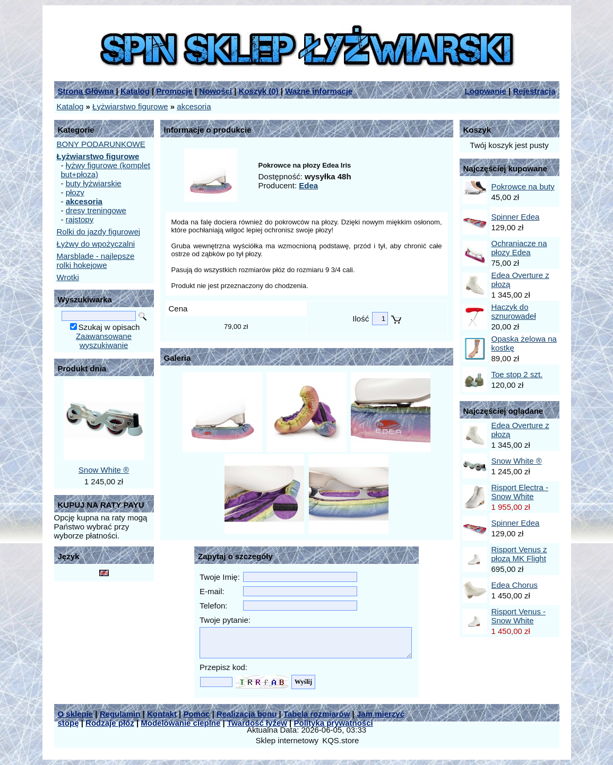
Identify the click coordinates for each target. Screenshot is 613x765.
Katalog (135, 90)
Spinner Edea (515, 216)
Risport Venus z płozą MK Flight (519, 554)
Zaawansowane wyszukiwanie (104, 341)
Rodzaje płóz (109, 722)
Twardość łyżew (257, 722)
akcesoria (194, 106)
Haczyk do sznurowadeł (513, 311)
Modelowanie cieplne (180, 722)
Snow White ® (104, 469)
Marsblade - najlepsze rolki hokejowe (96, 260)
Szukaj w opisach (109, 327)
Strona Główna (86, 90)
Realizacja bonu (247, 713)
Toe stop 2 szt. (517, 374)
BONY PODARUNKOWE (101, 144)
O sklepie (75, 713)
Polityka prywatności (333, 722)
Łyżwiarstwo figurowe (130, 106)
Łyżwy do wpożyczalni (96, 243)
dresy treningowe (96, 210)
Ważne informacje (318, 90)
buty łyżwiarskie (94, 183)
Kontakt (162, 713)
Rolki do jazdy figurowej (99, 231)
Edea (308, 185)
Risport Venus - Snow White (518, 616)
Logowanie (485, 90)
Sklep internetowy (287, 740)
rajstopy (80, 219)
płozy (75, 192)
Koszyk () (259, 90)
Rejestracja (534, 90)
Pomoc (196, 713)
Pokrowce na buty (523, 186)
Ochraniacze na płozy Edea (519, 248)
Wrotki (68, 277)
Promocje (174, 90)
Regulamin (120, 713)
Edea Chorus (514, 584)
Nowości (215, 90)
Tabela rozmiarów (316, 713)
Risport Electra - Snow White (520, 492)
